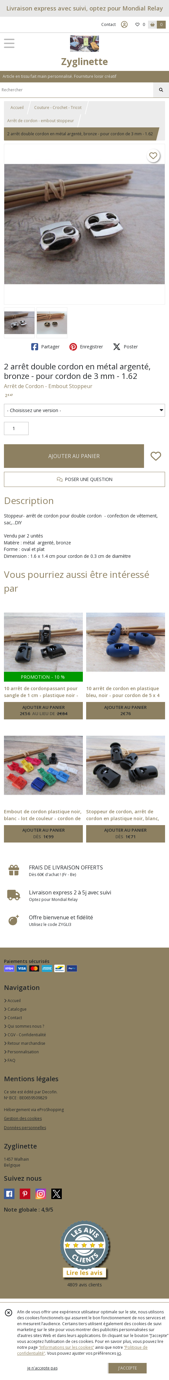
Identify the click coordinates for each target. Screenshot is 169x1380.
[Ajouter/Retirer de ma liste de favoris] (155, 456)
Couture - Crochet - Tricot (58, 107)
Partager (45, 347)
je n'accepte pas (42, 1368)
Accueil (17, 107)
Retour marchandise (24, 1043)
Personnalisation (21, 1052)
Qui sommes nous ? (24, 1026)
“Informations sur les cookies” (66, 1347)
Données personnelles (25, 1127)
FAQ (9, 1060)
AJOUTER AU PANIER (74, 456)
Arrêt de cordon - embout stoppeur (40, 120)
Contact (108, 24)
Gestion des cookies (23, 1118)
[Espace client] (124, 25)
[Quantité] (16, 428)
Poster (125, 347)
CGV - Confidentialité (25, 1035)
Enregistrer (86, 347)
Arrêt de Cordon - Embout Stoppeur (48, 386)
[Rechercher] (161, 90)
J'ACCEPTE (127, 1368)
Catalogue (15, 1009)
